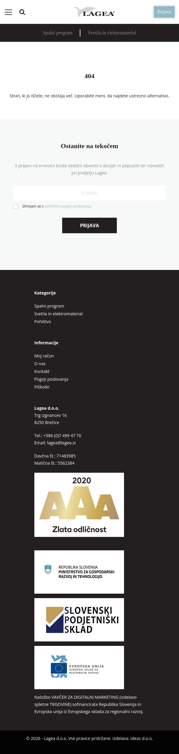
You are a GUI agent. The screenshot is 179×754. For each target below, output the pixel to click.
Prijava (164, 11)
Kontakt (42, 371)
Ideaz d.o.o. (142, 738)
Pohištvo (42, 321)
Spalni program (57, 32)
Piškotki (41, 387)
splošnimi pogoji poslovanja (68, 206)
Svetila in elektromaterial (112, 32)
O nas (40, 363)
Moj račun (44, 356)
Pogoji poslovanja (51, 379)
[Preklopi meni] (8, 12)
